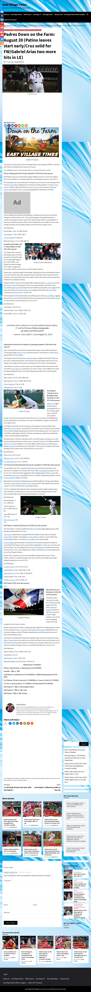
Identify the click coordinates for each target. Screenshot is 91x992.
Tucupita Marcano (10, 462)
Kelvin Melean (16, 483)
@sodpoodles (44, 328)
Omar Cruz (50, 404)
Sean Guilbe (10, 478)
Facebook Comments (24, 872)
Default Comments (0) (10, 872)
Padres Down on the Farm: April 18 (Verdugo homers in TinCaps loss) (52, 821)
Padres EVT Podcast (10, 20)
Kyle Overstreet (16, 292)
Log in (5, 974)
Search (66, 740)
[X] (8, 125)
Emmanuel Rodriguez (36, 547)
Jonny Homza (32, 483)
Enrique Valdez (9, 543)
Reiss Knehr (22, 353)
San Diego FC (37, 14)
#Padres (35, 328)
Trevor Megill (8, 238)
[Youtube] (2, 35)
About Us (7, 14)
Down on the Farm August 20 (34, 778)
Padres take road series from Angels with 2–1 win (31, 821)
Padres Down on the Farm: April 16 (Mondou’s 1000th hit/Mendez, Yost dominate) (52, 852)
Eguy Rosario (16, 369)
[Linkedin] (12, 125)
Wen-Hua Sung (9, 520)
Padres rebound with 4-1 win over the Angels (11, 850)
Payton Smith (8, 537)
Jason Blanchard (44, 471)
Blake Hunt (44, 444)
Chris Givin (13, 444)
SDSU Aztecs (27, 14)
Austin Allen (14, 185)
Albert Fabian (8, 640)
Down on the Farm (8, 30)
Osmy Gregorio (15, 428)
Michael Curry (9, 458)
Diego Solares (19, 62)
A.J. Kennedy (49, 283)
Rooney (55, 353)
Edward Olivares (23, 290)
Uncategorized (77, 872)
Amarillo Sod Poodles (13, 778)
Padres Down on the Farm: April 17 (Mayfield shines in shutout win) (31, 851)
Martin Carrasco (9, 580)
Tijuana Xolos (58, 14)
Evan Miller (50, 296)
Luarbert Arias (9, 567)
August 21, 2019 (45, 334)
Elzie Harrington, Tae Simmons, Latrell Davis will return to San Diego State (75, 757)
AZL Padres (22, 778)
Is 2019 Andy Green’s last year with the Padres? (18, 787)
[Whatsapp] (22, 125)
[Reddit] (19, 125)
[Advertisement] (32, 109)
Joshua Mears (33, 537)
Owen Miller (52, 290)
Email (35, 905)
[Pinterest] (15, 125)
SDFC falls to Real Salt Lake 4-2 (79, 875)
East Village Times (14, 5)
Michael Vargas (32, 358)
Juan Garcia (8, 534)
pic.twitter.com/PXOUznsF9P (32, 331)
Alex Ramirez (8, 658)
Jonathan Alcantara (37, 630)
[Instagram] (2, 31)
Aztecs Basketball (78, 882)
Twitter (66, 928)
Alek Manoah (32, 468)
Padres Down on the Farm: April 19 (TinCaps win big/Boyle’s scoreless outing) (11, 822)
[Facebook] (5, 125)
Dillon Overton (33, 187)
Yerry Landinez (30, 539)
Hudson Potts (11, 285)
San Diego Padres (16, 14)
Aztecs (75, 880)
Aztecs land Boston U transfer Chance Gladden (75, 751)
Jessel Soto (24, 630)
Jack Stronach (17, 475)
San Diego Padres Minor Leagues (74, 14)
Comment (8, 881)
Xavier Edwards (9, 384)
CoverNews (52, 989)
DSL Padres (46, 778)
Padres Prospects (12, 780)
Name (6, 905)
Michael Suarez (9, 573)
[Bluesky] (2, 39)
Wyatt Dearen (34, 825)
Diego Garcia (13, 827)
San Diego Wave (48, 14)
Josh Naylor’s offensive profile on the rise (46, 787)
